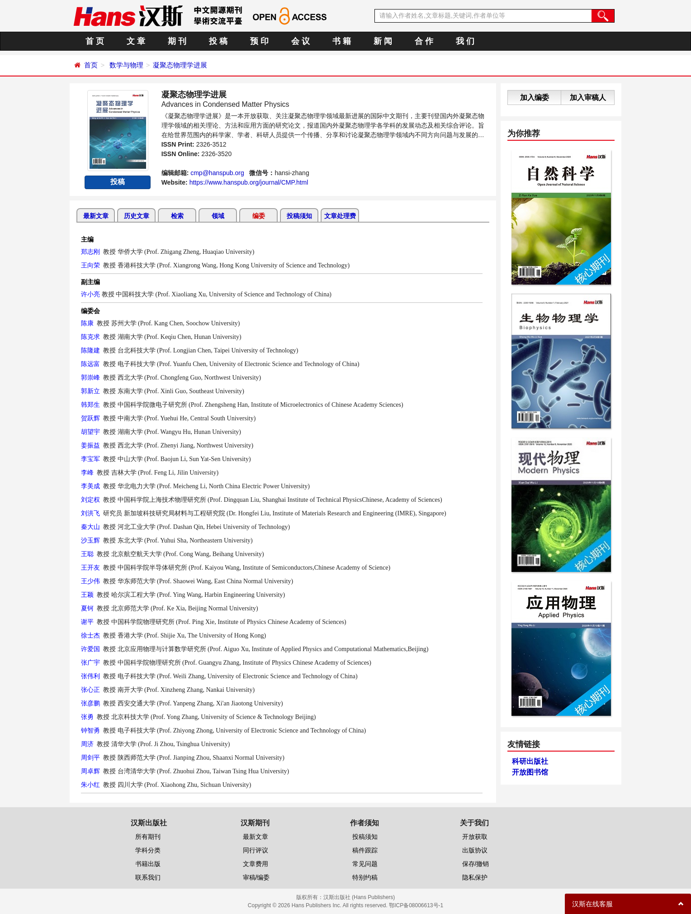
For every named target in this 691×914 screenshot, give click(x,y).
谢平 (87, 621)
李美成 (90, 486)
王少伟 (90, 581)
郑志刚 (90, 251)
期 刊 (177, 41)
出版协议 (474, 850)
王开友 (90, 567)
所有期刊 (148, 836)
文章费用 (255, 863)
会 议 (300, 41)
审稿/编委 (256, 877)
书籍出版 (148, 863)
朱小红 (90, 784)
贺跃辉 (90, 418)
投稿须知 (299, 215)
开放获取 (474, 836)
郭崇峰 (90, 377)
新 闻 (383, 41)
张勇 (87, 716)
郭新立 (90, 391)
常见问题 (365, 863)
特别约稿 (365, 877)
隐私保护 (474, 877)
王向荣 (90, 265)
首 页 (94, 41)
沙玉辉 (90, 540)
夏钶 (87, 608)
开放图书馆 (530, 772)
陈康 (87, 323)
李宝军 (90, 458)
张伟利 (90, 676)
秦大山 (90, 526)
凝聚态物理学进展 (180, 65)
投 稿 (218, 41)
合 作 (424, 41)
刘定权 (90, 499)
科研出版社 (530, 761)
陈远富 (90, 363)
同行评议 (255, 850)
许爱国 (90, 648)
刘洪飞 (90, 513)
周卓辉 (90, 771)
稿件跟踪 (365, 850)
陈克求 (90, 336)
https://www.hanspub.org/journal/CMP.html (248, 182)
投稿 (117, 182)
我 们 (465, 41)
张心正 (90, 689)
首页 (91, 65)
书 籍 (341, 41)
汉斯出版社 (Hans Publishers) (359, 897)
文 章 (136, 41)
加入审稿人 (588, 97)
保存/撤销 (475, 863)
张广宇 (90, 662)
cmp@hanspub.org (217, 172)
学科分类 (148, 850)
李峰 (87, 472)
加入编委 (534, 97)
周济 (87, 743)
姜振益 (90, 445)
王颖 (87, 594)
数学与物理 (126, 65)
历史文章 (136, 215)
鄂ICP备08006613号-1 (416, 905)
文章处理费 (340, 215)
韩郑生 (90, 404)
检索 (177, 215)
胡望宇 (90, 431)
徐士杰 (90, 635)
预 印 (259, 41)
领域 (218, 215)
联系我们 (148, 877)
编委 (258, 215)
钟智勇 (90, 730)
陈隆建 (90, 350)
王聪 (87, 553)
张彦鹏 (90, 703)
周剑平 (90, 757)
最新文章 (96, 215)
